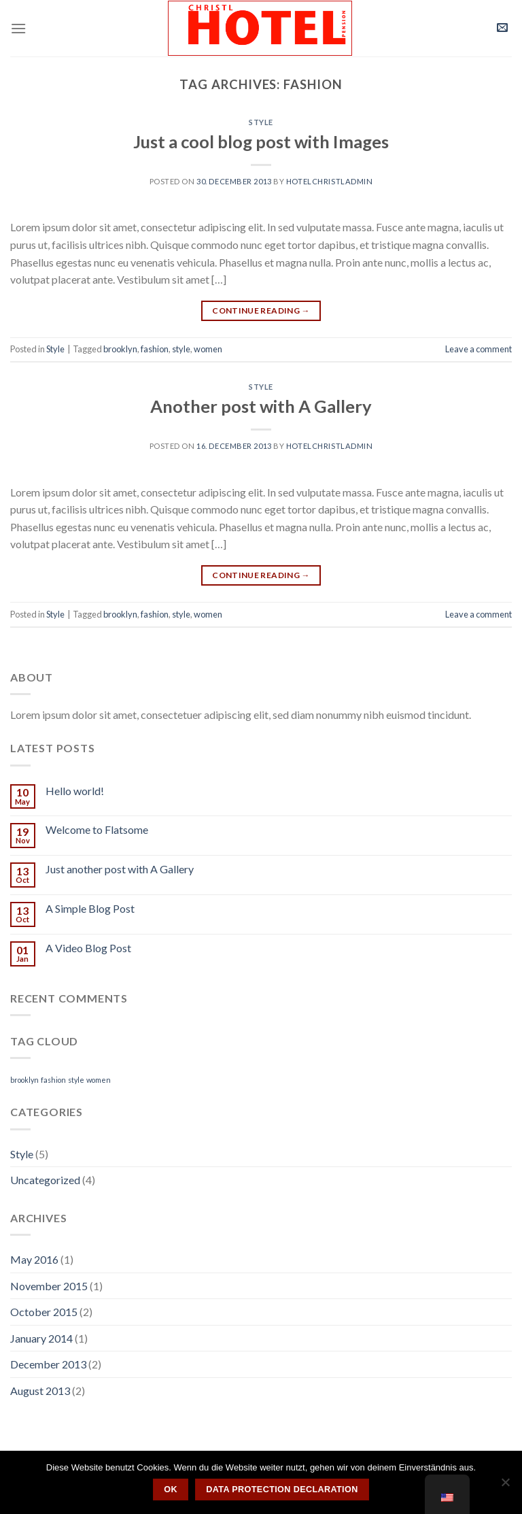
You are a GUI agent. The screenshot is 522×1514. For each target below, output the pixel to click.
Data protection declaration (282, 1489)
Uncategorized (45, 1179)
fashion (155, 348)
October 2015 (43, 1311)
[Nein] (505, 1486)
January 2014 (41, 1338)
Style (261, 122)
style (181, 348)
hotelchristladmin (329, 181)
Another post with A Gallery (261, 406)
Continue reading (261, 310)
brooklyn (120, 348)
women (208, 348)
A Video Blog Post (88, 947)
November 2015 (49, 1285)
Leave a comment (478, 348)
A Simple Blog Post (90, 908)
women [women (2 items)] (98, 1079)
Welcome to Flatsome (97, 829)
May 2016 (34, 1259)
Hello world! (75, 790)
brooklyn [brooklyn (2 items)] (24, 1079)
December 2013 (48, 1364)
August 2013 (40, 1390)
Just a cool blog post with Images (261, 141)
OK (170, 1489)
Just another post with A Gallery (120, 868)
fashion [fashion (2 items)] (53, 1079)
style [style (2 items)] (76, 1079)
